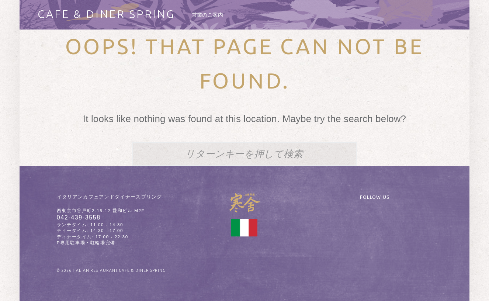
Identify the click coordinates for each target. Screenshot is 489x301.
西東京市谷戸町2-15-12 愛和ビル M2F (101, 210)
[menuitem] (207, 15)
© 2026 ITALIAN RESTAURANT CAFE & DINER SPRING (111, 270)
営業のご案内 (207, 15)
